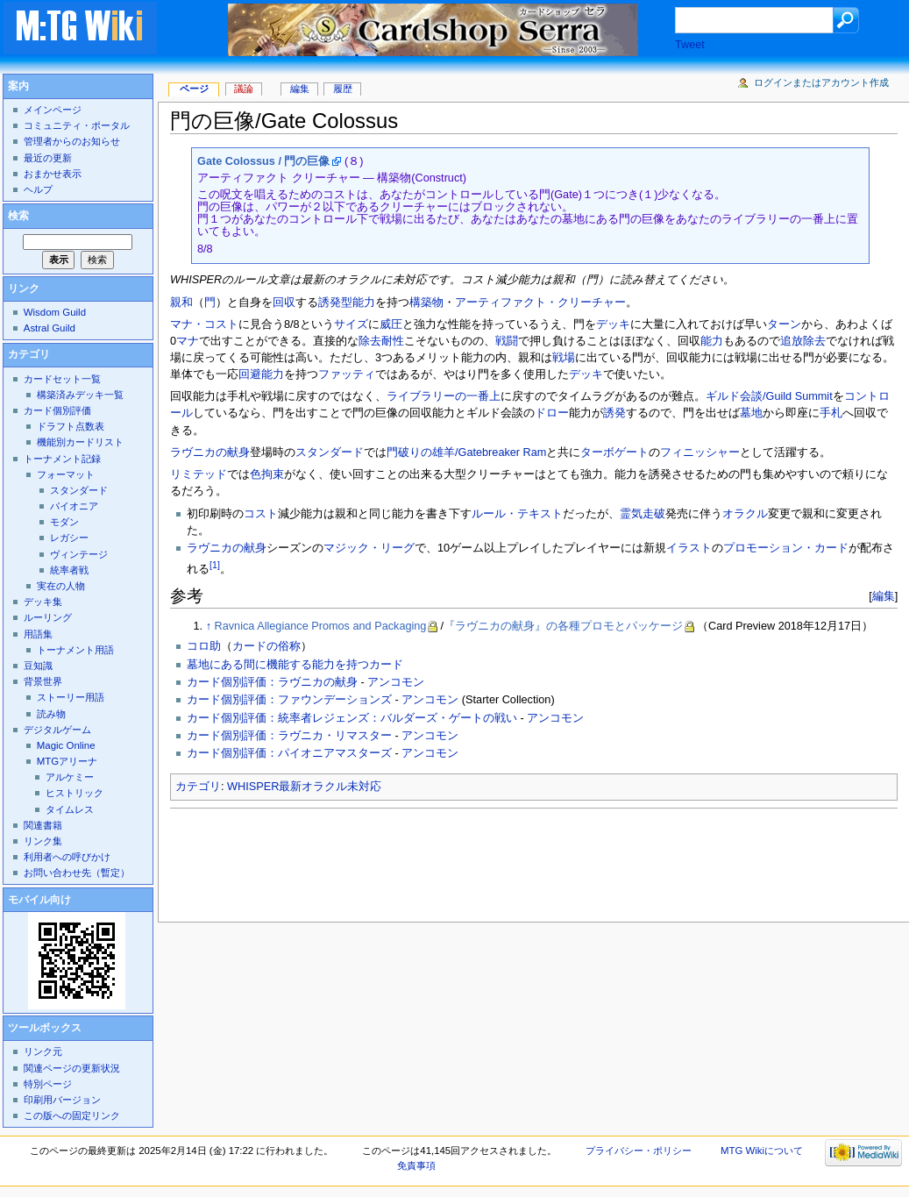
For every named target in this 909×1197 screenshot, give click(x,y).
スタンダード (329, 452)
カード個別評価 (57, 410)
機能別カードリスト (80, 442)
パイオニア (74, 506)
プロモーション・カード (786, 548)
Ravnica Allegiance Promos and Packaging (321, 626)
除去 (814, 341)
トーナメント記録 (62, 458)
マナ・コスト (204, 324)
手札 (831, 413)
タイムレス (70, 809)
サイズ (351, 324)
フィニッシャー (700, 452)
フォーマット (66, 474)
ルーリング (48, 617)
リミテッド (198, 474)
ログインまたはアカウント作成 (821, 82)
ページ (194, 88)
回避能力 (261, 374)
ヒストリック (74, 792)
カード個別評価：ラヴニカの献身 (272, 682)
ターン (784, 324)
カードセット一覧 (62, 379)
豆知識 (38, 665)
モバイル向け (39, 899)
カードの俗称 (266, 646)
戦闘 (506, 341)
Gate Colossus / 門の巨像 (263, 161)
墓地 (751, 413)
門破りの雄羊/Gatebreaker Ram (466, 452)
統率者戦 (69, 570)
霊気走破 (642, 514)
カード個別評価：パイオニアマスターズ (289, 753)
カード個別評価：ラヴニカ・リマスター (289, 736)
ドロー (552, 413)
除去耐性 (381, 341)
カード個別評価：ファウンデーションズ (289, 700)
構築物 (426, 302)
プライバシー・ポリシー (639, 1150)
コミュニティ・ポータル (77, 125)
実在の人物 (61, 586)
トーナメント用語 (75, 650)
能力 (711, 341)
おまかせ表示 (53, 173)
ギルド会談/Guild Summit (769, 396)
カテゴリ (198, 786)
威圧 (391, 324)
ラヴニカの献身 (210, 452)
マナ (187, 341)
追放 (791, 341)
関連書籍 (43, 825)
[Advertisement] (489, 860)
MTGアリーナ (67, 761)
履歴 (342, 88)
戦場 (563, 358)
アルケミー (70, 777)
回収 (284, 302)
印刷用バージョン (62, 1099)
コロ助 (204, 646)
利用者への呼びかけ (67, 856)
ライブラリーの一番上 (444, 396)
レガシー (69, 537)
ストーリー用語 (70, 697)
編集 (883, 595)
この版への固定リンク (72, 1115)
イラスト (689, 548)
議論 (243, 88)
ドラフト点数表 (70, 426)
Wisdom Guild (55, 312)
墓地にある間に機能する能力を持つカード (295, 665)
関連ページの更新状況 (72, 1068)
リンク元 (43, 1051)
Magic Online (66, 745)
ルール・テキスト (517, 514)
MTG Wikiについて (762, 1150)
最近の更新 (48, 158)
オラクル (745, 514)
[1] (214, 564)
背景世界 (43, 681)
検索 (18, 215)
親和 (181, 302)
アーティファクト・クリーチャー (540, 302)
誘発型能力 (346, 302)
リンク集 (43, 841)
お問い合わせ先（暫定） (77, 872)
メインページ (53, 109)
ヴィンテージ (79, 554)
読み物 (51, 714)
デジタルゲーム (57, 729)
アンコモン (395, 682)
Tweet (690, 45)
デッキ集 (43, 601)
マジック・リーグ (369, 548)
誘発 (614, 413)
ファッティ (346, 374)
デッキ (613, 324)
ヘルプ (38, 189)
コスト (261, 514)
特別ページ (48, 1084)
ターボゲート (614, 452)
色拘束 (267, 474)
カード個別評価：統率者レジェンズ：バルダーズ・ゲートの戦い (352, 718)
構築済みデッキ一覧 (80, 394)
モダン (64, 522)
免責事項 (416, 1165)
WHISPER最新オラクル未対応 (304, 786)
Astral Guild (49, 328)
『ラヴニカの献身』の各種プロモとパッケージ (563, 626)
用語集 (38, 634)
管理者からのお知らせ (72, 141)
